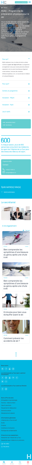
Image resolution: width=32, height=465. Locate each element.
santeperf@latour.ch (9, 172)
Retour (4, 7)
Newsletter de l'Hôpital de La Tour (11, 437)
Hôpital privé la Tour (3, 2)
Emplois (3, 425)
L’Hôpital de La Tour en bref (9, 420)
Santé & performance (9, 192)
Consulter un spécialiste (21, 2)
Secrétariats (7, 125)
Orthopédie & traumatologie (9, 400)
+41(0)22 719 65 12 (9, 169)
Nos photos (5, 446)
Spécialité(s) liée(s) (9, 122)
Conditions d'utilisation (8, 428)
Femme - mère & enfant (8, 403)
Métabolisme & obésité (8, 413)
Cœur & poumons (6, 405)
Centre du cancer (6, 410)
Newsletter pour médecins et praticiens (12, 440)
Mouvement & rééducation (8, 408)
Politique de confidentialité (9, 430)
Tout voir (27, 230)
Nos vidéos (5, 443)
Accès (3, 423)
